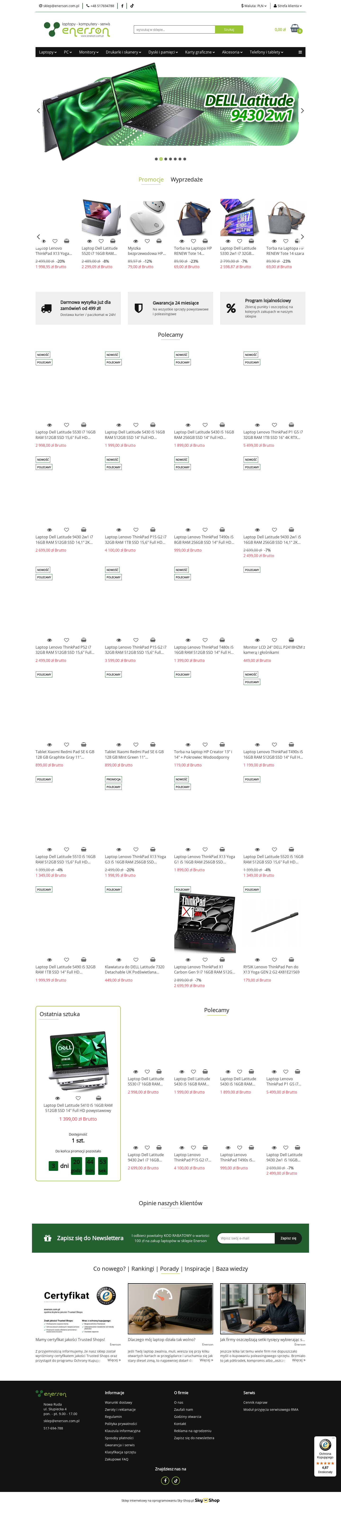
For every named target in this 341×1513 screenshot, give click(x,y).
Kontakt (180, 1423)
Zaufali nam (183, 1409)
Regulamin (113, 1416)
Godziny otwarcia (187, 1416)
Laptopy (48, 52)
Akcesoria (232, 52)
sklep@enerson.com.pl (62, 1421)
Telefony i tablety (266, 52)
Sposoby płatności (119, 1438)
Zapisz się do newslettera (194, 1438)
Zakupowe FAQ (116, 1459)
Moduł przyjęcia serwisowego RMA (270, 1409)
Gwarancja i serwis (120, 1445)
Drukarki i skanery (123, 52)
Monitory (89, 52)
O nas (178, 1402)
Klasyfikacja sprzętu (120, 1452)
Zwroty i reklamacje (120, 1409)
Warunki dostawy (118, 1402)
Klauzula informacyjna (122, 1431)
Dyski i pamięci (163, 52)
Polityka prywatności (121, 1423)
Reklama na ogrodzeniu (192, 1431)
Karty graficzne (200, 52)
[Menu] (333, 1439)
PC (68, 52)
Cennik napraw (255, 1402)
